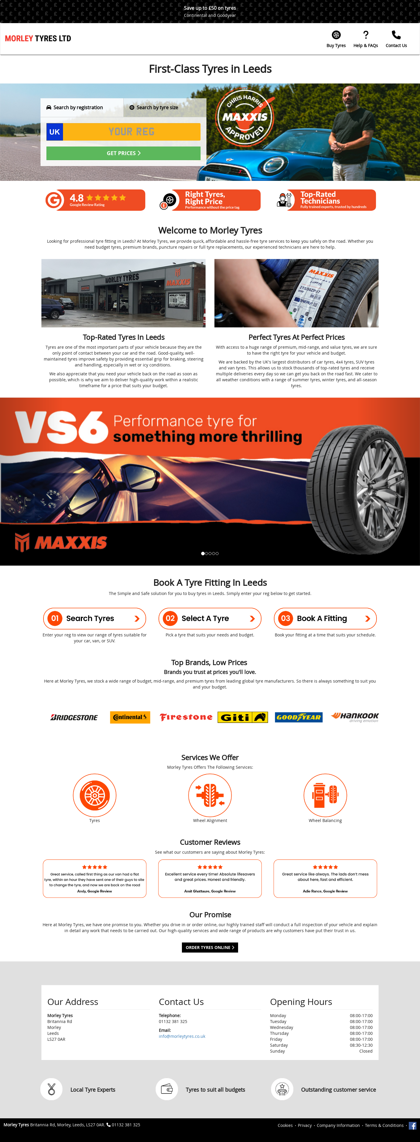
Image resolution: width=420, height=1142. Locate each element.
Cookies (285, 1125)
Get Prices (123, 153)
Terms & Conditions (384, 1125)
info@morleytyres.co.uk (182, 1036)
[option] (74, 717)
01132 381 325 (126, 1124)
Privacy (305, 1125)
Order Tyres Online (210, 947)
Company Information (338, 1125)
